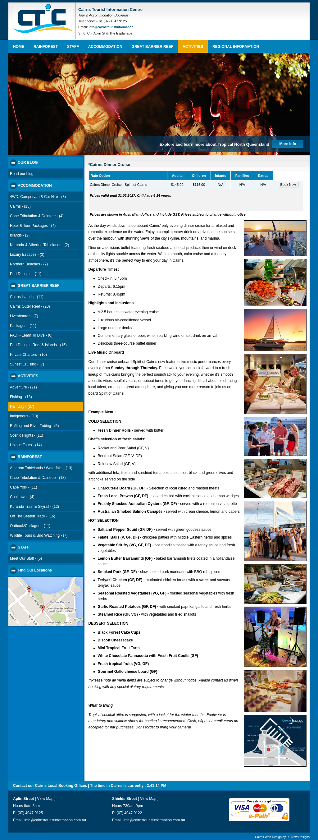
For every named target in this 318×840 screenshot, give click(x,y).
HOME (18, 46)
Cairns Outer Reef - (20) (30, 306)
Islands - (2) (20, 235)
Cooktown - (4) (22, 497)
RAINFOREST (46, 46)
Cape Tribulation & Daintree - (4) (37, 216)
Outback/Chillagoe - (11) (30, 526)
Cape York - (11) (23, 487)
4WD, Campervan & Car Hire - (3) (38, 197)
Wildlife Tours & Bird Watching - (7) (38, 535)
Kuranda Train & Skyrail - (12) (34, 506)
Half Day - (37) (22, 406)
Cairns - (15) (20, 206)
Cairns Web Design (268, 837)
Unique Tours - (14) (26, 445)
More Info (287, 144)
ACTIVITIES (193, 46)
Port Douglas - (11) (25, 274)
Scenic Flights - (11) (26, 435)
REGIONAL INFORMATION (235, 46)
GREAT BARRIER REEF (152, 46)
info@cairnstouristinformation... (112, 27)
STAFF (73, 46)
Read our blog (21, 174)
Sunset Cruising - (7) (27, 364)
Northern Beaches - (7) (29, 264)
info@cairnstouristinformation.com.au (55, 820)
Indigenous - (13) (24, 416)
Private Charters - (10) (28, 354)
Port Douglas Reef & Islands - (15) (38, 345)
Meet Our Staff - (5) (26, 558)
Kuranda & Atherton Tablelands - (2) (39, 245)
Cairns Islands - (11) (26, 297)
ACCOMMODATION (105, 46)
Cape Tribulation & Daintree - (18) (38, 477)
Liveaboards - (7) (24, 316)
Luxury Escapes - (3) (27, 254)
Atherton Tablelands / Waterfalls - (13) (41, 468)
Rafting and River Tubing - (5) (34, 426)
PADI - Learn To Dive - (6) (31, 335)
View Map (45, 798)
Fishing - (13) (21, 397)
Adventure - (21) (23, 387)
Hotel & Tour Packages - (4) (33, 225)
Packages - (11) (23, 326)
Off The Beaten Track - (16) (32, 516)
